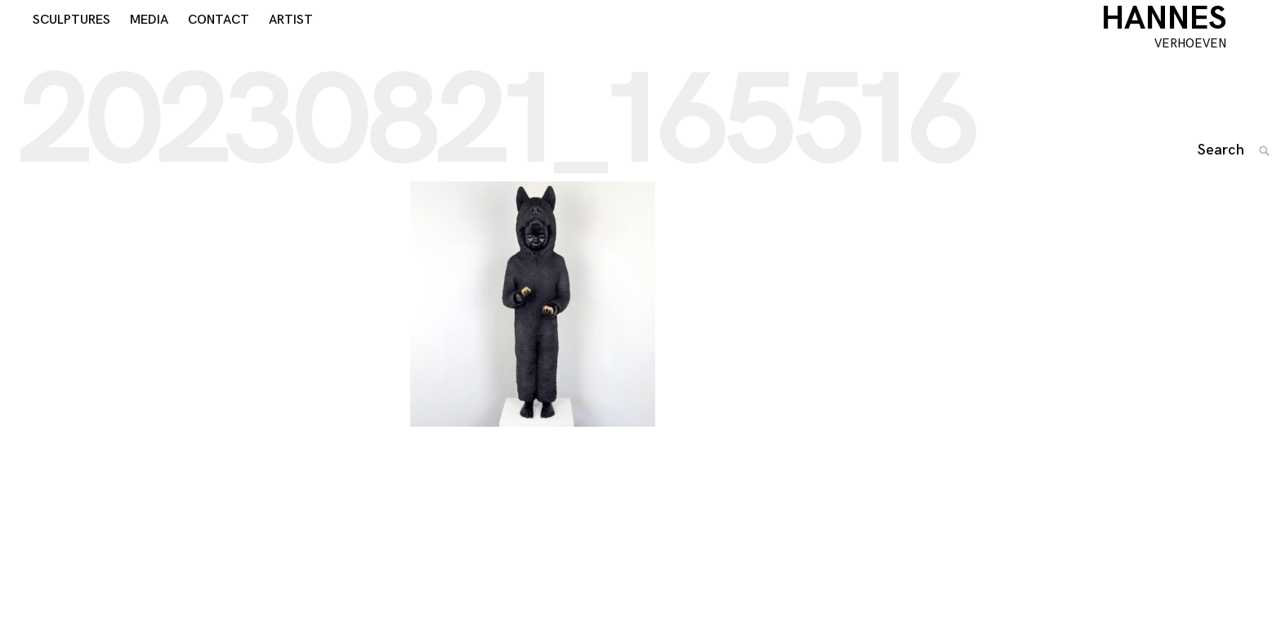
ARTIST (291, 42)
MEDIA (149, 42)
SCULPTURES (71, 42)
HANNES (1185, 40)
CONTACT (218, 42)
